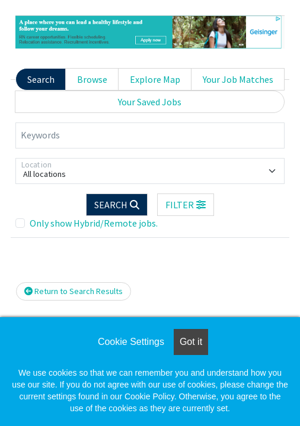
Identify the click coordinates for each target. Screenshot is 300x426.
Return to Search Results (73, 291)
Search (41, 79)
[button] (185, 204)
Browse (92, 79)
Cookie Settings (131, 342)
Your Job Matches (238, 79)
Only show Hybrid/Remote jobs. (94, 223)
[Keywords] (150, 135)
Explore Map (155, 79)
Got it (191, 342)
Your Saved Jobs (149, 102)
